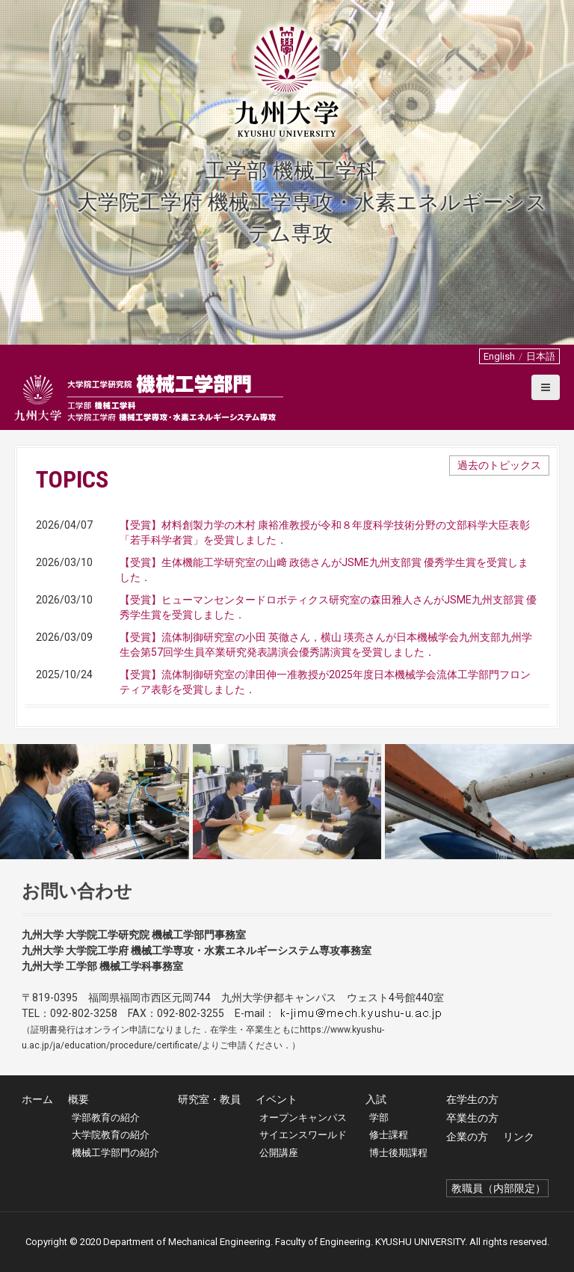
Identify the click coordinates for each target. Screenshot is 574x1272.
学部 (379, 1117)
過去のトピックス (499, 465)
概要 (78, 1099)
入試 (375, 1099)
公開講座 (278, 1152)
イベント (276, 1099)
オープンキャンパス (303, 1117)
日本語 (540, 356)
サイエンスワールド (303, 1134)
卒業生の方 (472, 1118)
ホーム (37, 1099)
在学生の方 (472, 1099)
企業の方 (467, 1137)
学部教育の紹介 (106, 1117)
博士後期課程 (398, 1152)
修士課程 (388, 1134)
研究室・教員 (209, 1099)
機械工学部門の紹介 (115, 1152)
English (499, 356)
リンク (518, 1137)
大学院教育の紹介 (110, 1134)
